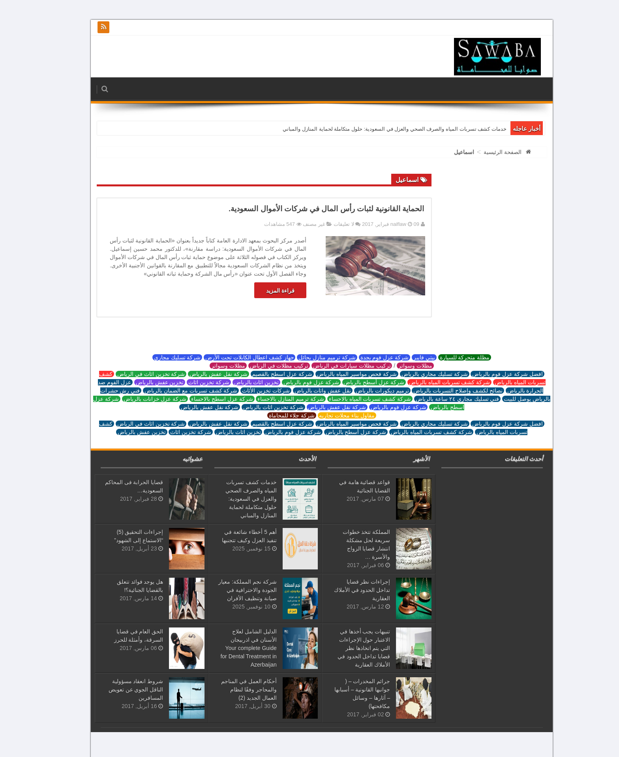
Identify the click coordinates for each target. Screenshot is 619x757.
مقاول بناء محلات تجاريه (335, 415)
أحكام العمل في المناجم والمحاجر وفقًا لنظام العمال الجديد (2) (236, 689)
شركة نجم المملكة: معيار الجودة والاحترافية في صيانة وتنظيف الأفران (235, 590)
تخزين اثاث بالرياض (244, 382)
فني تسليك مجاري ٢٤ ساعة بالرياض (445, 399)
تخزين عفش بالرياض (147, 382)
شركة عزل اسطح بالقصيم (270, 374)
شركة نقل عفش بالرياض (206, 374)
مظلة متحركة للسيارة (452, 357)
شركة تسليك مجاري (165, 357)
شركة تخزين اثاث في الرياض (138, 374)
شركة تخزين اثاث (196, 382)
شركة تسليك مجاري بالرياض (422, 374)
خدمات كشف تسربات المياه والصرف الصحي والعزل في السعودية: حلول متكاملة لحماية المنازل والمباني (382, 129)
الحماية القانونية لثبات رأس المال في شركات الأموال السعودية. (314, 209)
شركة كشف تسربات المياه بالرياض (437, 382)
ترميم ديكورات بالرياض (370, 390)
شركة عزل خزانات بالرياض (143, 399)
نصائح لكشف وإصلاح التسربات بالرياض (445, 390)
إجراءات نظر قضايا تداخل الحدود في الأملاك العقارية (350, 590)
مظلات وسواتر (403, 366)
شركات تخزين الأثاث (253, 390)
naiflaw (387, 224)
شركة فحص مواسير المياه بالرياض (344, 374)
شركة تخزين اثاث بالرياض (261, 407)
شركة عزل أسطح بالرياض (362, 382)
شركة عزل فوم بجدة (372, 357)
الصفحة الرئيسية (490, 152)
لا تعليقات (331, 224)
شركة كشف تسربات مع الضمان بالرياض (179, 390)
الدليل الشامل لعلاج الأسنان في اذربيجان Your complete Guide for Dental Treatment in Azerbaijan (236, 648)
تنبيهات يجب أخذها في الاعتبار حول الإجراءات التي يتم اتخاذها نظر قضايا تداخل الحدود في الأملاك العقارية (351, 648)
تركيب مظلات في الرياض (267, 366)
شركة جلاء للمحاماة (279, 415)
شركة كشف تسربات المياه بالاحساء (357, 399)
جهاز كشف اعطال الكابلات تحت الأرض (237, 357)
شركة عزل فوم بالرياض (299, 382)
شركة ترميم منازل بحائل (315, 357)
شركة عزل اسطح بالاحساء (209, 399)
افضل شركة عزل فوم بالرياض (495, 374)
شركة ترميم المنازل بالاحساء (278, 399)
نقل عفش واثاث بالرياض (310, 390)
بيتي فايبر (412, 357)
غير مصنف (302, 224)
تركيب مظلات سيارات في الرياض (339, 366)
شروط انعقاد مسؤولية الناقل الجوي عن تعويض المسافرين (123, 689)
